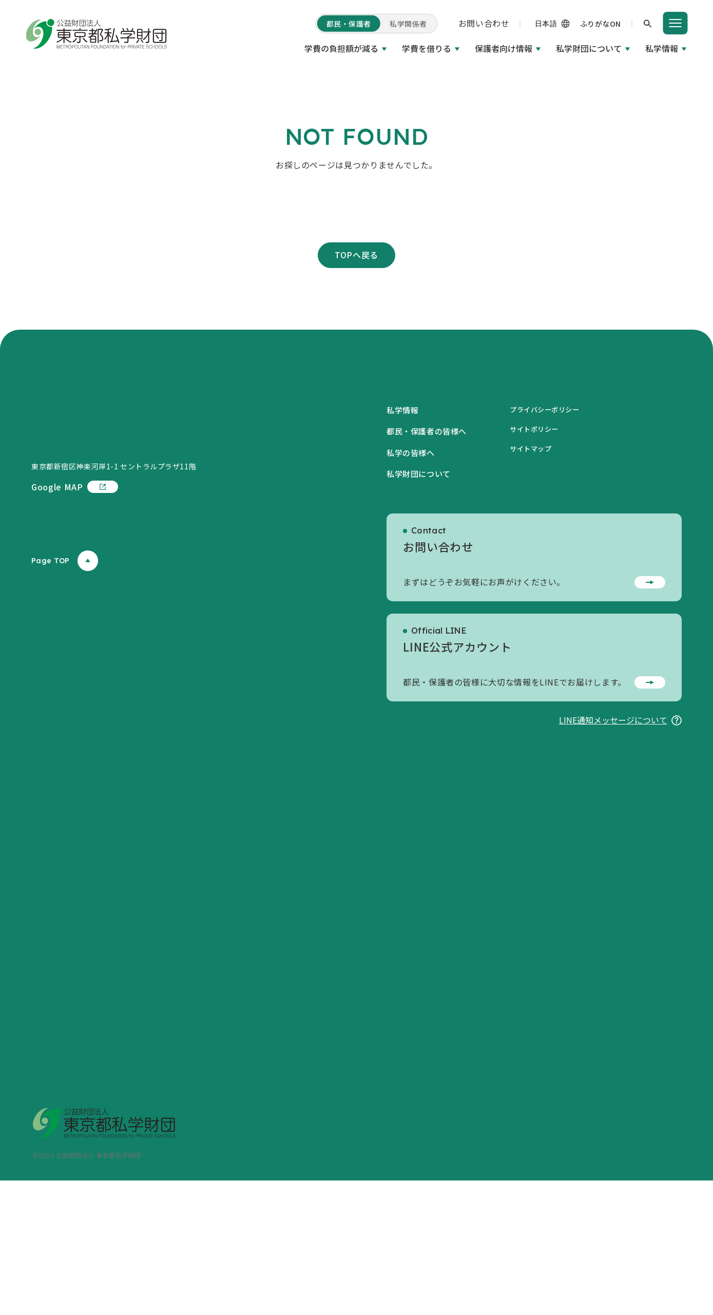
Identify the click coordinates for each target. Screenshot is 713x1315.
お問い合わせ (484, 23)
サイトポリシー (541, 563)
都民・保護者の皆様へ (429, 565)
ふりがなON (600, 23)
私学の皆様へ (412, 586)
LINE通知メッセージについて (620, 854)
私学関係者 (408, 23)
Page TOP (64, 734)
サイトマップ (537, 583)
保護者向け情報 (503, 48)
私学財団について (589, 48)
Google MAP (74, 660)
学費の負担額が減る (341, 48)
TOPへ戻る (356, 389)
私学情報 (661, 48)
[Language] (540, 23)
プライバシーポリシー (552, 543)
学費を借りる (426, 48)
